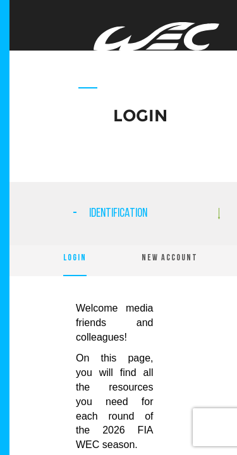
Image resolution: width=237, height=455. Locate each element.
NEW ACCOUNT (170, 258)
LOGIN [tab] (75, 258)
